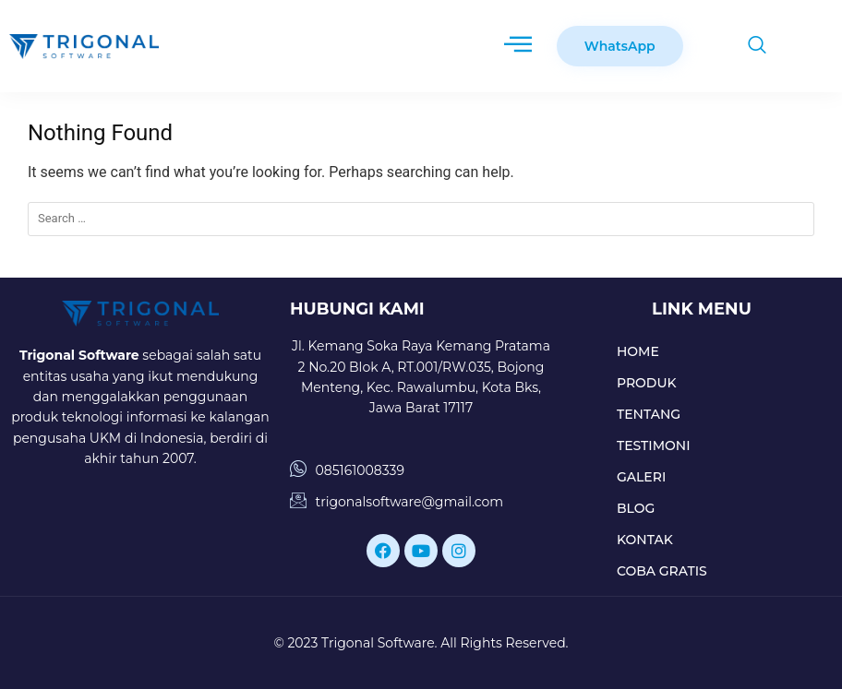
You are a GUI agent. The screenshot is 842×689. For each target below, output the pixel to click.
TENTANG (648, 414)
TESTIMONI (654, 445)
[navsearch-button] (747, 46)
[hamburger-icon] (517, 46)
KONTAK (645, 539)
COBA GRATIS (662, 571)
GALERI (641, 477)
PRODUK (647, 382)
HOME (638, 351)
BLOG (636, 508)
